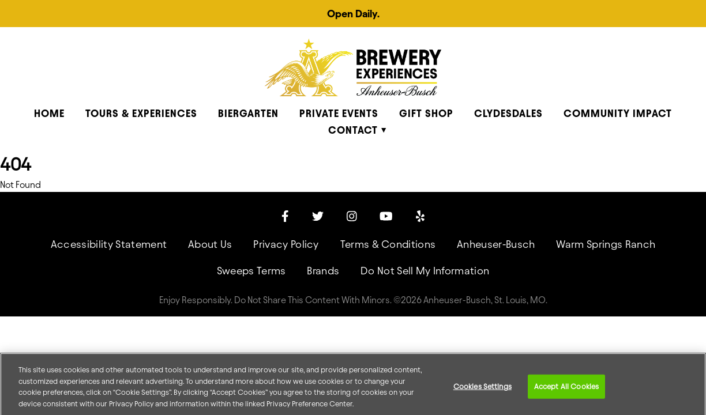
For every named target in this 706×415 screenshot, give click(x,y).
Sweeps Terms (251, 270)
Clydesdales (508, 113)
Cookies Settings (482, 392)
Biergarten (248, 113)
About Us (210, 244)
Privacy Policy (285, 244)
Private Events (338, 113)
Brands (323, 270)
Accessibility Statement (109, 244)
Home (49, 113)
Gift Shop (426, 113)
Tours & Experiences (141, 113)
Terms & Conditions (388, 244)
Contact (353, 129)
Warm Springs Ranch (605, 244)
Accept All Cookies (566, 392)
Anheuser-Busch (496, 244)
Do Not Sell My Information (424, 270)
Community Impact (618, 113)
